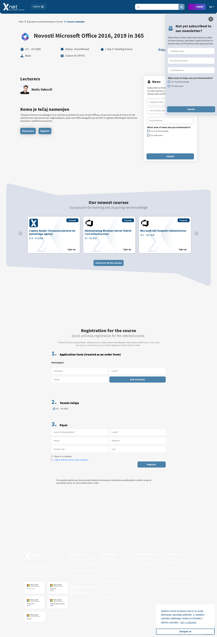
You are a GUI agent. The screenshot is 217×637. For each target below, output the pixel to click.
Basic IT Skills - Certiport (151, 558)
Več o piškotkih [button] (188, 622)
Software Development (84, 558)
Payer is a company (63, 458)
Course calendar (76, 21)
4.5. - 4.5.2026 (62, 410)
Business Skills (112, 572)
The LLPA (175, 585)
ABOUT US (175, 554)
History (174, 594)
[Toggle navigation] (39, 7)
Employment (178, 563)
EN (211, 6)
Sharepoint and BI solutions (86, 575)
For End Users (112, 558)
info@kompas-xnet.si (43, 576)
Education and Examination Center (45, 21)
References (110, 576)
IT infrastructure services (85, 570)
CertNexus (110, 592)
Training (109, 554)
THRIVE (199, 6)
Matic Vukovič (41, 89)
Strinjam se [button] (185, 631)
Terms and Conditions (116, 580)
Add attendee (137, 381)
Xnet (21, 21)
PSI (139, 570)
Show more (28, 130)
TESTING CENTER (147, 554)
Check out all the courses (108, 264)
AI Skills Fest (111, 597)
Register (44, 130)
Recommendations (181, 576)
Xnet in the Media (180, 580)
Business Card (178, 558)
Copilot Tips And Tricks (117, 601)
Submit (170, 156)
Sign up (72, 251)
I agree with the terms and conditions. (71, 461)
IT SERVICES (77, 554)
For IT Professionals (115, 563)
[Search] (156, 7)
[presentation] (170, 145)
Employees (176, 567)
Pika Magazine (178, 589)
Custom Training (113, 567)
